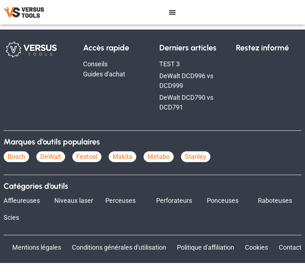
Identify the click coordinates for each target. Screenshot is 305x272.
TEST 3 (169, 73)
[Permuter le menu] (172, 12)
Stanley (195, 165)
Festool (86, 165)
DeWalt (50, 165)
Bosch (16, 165)
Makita (122, 165)
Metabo (158, 165)
